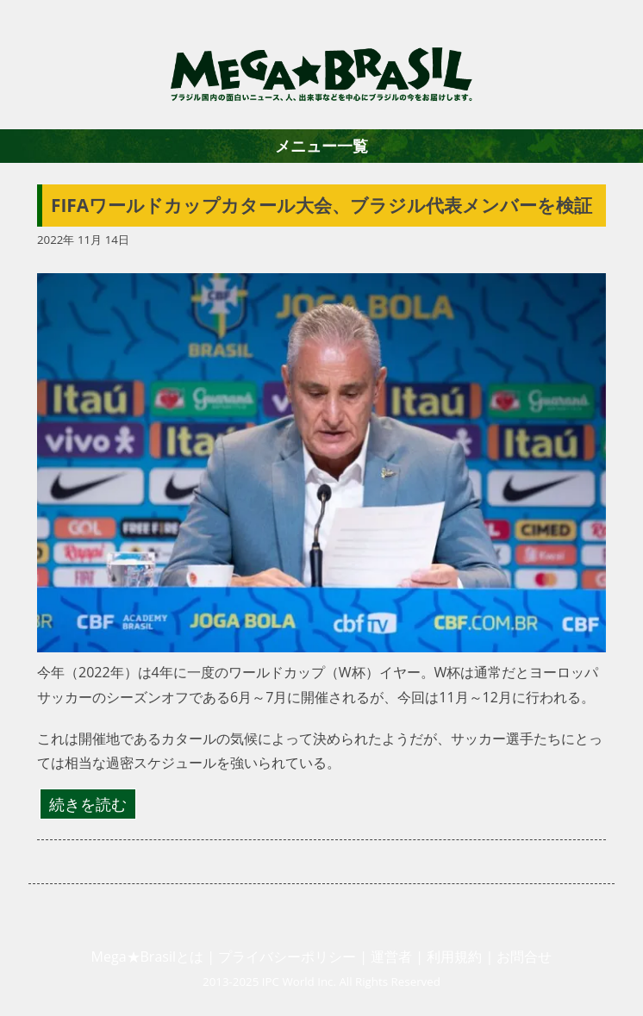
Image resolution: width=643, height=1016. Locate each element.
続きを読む (88, 804)
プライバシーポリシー (287, 956)
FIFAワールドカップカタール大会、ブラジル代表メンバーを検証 (321, 205)
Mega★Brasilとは (147, 956)
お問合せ (524, 956)
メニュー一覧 (321, 145)
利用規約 (454, 956)
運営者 (391, 956)
